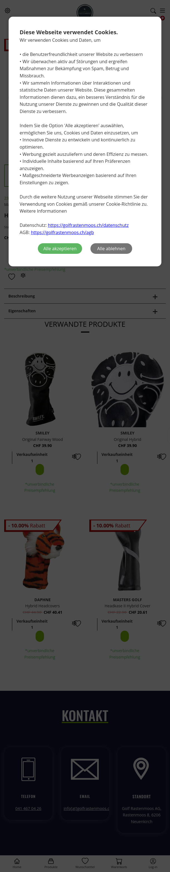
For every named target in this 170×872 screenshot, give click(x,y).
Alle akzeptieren (60, 248)
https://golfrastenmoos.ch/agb (62, 232)
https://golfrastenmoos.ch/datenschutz (88, 225)
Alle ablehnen (111, 248)
